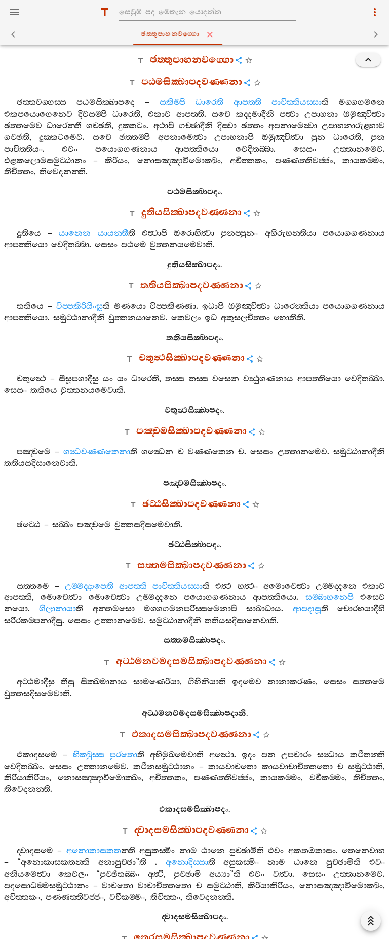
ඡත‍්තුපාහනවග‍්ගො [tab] (196, 34)
